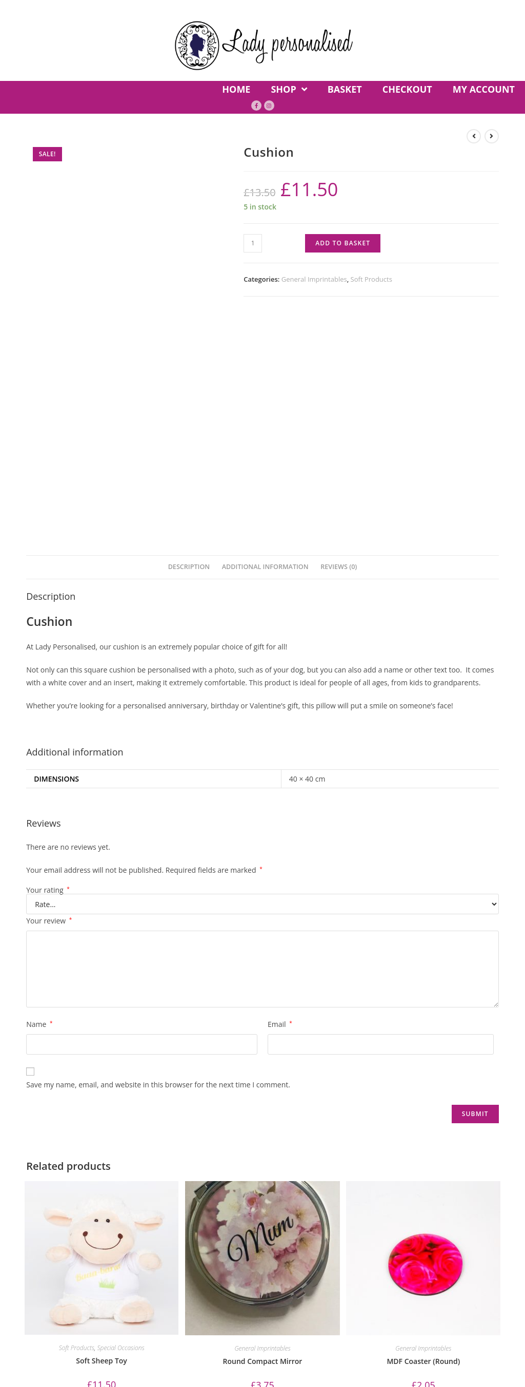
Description (189, 342)
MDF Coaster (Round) (423, 1136)
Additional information (265, 342)
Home (21, 1237)
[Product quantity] (253, 243)
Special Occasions (121, 1122)
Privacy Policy (312, 1237)
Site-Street (492, 1315)
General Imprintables (314, 279)
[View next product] (491, 136)
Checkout (135, 1237)
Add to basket (342, 243)
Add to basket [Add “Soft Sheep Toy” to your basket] (101, 1178)
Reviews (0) (338, 342)
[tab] (189, 342)
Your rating (48, 664)
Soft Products (371, 279)
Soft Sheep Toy (101, 1135)
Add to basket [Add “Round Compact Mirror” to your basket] (262, 1178)
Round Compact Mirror (262, 1136)
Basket (90, 1237)
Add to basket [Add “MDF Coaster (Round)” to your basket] (423, 1178)
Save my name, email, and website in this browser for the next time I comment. (158, 859)
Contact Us (249, 1237)
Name (39, 799)
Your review (49, 695)
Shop (54, 1237)
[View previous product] (474, 136)
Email (280, 799)
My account (190, 1237)
